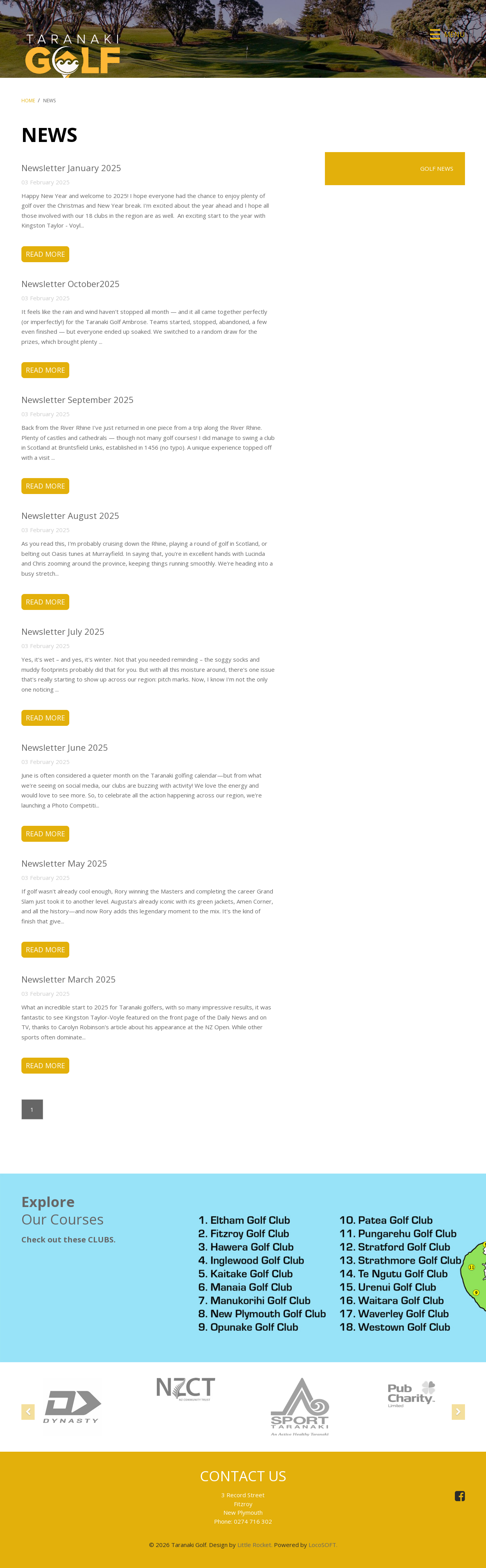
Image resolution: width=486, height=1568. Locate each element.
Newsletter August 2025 (70, 516)
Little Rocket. (254, 1545)
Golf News (436, 168)
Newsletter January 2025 (71, 167)
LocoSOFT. (323, 1545)
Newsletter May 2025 (64, 863)
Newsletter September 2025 (77, 399)
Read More (45, 254)
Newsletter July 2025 (63, 632)
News (49, 100)
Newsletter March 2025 (68, 980)
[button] (28, 1421)
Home (28, 100)
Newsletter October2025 (70, 283)
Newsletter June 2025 (64, 747)
